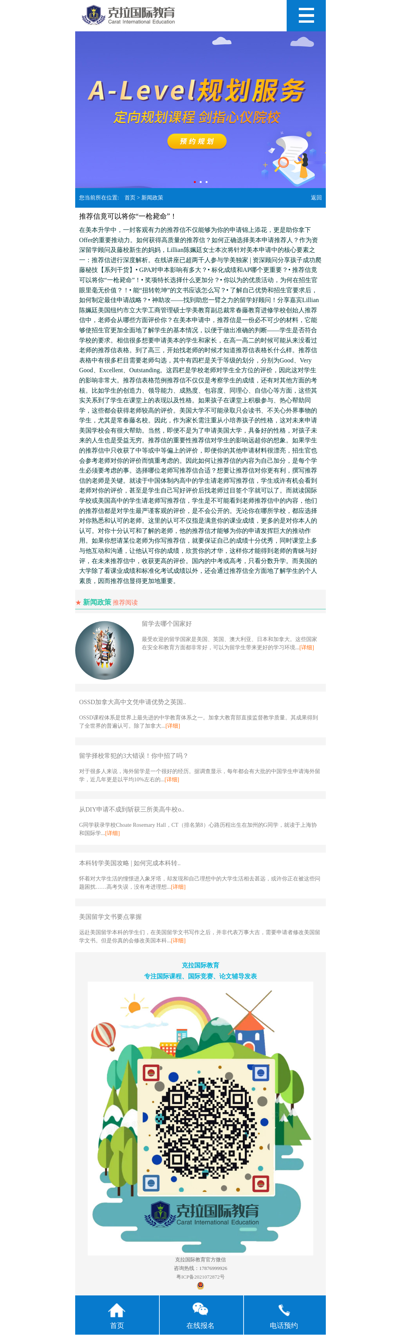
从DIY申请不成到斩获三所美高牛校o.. (131, 809)
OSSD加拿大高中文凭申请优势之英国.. (132, 702)
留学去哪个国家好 (167, 623)
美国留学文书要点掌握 (110, 916)
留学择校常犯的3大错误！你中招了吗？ (134, 755)
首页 (130, 198)
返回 (316, 198)
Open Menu (306, 15)
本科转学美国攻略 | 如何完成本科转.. (130, 863)
